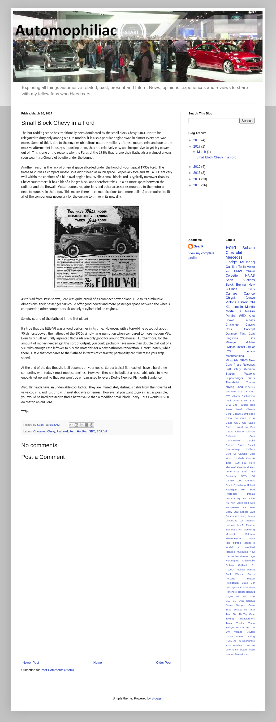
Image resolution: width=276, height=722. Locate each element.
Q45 (228, 587)
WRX (242, 316)
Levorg (242, 516)
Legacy (250, 351)
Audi (228, 400)
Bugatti (237, 413)
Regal (241, 591)
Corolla (251, 440)
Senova (250, 600)
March (202, 152)
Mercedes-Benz (235, 538)
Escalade (239, 458)
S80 (237, 596)
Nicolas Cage (247, 556)
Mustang (247, 262)
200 (228, 391)
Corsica (230, 445)
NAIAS (250, 275)
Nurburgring (232, 560)
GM (252, 302)
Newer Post (31, 663)
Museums (242, 551)
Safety (237, 369)
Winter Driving (245, 636)
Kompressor (233, 507)
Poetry (251, 574)
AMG (252, 391)
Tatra (252, 609)
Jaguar (250, 346)
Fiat (244, 462)
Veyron (251, 631)
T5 (245, 609)
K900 (252, 498)
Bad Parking (240, 404)
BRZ (228, 404)
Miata (252, 538)
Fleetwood (243, 467)
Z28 (247, 645)
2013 (197, 185)
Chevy (51, 431)
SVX (241, 600)
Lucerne (230, 525)
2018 (197, 140)
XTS (228, 645)
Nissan (250, 311)
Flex (252, 467)
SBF (99, 431)
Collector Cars (240, 436)
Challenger (233, 324)
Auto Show (240, 400)
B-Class (250, 320)
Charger (240, 431)
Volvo (251, 267)
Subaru (249, 248)
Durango (231, 333)
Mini (228, 542)
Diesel (251, 445)
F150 (237, 462)
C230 (229, 418)
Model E (233, 547)
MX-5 (241, 525)
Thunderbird (233, 382)
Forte (229, 471)
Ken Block (237, 502)
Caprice (249, 293)
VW (228, 631)
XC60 (229, 640)
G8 (253, 476)
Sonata (238, 609)
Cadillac (231, 267)
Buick (230, 284)
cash (252, 649)
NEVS (244, 360)
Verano (238, 631)
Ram (252, 587)
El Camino (240, 453)
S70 (228, 369)
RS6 (245, 587)
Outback (243, 565)
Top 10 (237, 614)
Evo (248, 458)
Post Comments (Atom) (57, 670)
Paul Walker (234, 574)
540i (233, 391)
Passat (251, 569)
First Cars (247, 333)
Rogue (229, 596)
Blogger (157, 698)
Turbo (251, 623)
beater (244, 649)
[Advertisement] (96, 617)
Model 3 (249, 542)
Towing (230, 618)
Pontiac (231, 316)
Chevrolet (39, 431)
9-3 (228, 271)
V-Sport (239, 627)
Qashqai (237, 587)
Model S (233, 311)
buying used (234, 386)
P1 (253, 565)
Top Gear (249, 614)
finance (230, 654)
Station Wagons (240, 373)
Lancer (244, 511)
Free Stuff (240, 471)
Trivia (229, 623)
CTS (251, 289)
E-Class (250, 449)
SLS (228, 600)
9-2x (240, 391)
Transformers (247, 618)
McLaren (250, 534)
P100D (230, 569)
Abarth (236, 396)
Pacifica (240, 569)
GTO (239, 480)
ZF (253, 645)
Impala (251, 493)
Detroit (243, 302)
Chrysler (232, 298)
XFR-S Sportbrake (244, 640)
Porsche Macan (240, 578)
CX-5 (237, 422)
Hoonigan (231, 489)
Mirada (237, 542)
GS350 (230, 480)
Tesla (242, 267)
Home (97, 663)
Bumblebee (248, 413)
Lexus (251, 516)
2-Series (250, 387)
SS (234, 600)
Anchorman (248, 396)
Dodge (231, 262)
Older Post (163, 663)
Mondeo (230, 551)
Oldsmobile (248, 560)
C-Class (231, 289)
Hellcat (251, 485)
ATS (228, 396)
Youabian (238, 645)
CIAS (243, 418)
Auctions (249, 280)
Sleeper (240, 605)
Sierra (229, 605)
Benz (229, 413)
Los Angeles (247, 520)
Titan (228, 614)
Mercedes (234, 257)
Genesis (250, 480)
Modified (250, 547)
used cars (242, 654)
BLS (252, 400)
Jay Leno (242, 498)
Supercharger (234, 378)
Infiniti (241, 346)
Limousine (232, 520)
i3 (235, 654)
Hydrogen (231, 493)
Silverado (249, 369)
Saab (229, 280)
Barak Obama (245, 409)
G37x (244, 476)
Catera (230, 431)
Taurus (250, 378)
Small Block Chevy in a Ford (216, 157)
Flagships (232, 338)
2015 (197, 173)
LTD (228, 351)
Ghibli (229, 485)
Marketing (249, 529)
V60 (247, 627)
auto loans (232, 649)
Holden (250, 342)
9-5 (246, 391)
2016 (197, 167)
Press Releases (244, 364)
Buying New (245, 284)
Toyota (250, 382)
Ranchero (231, 591)
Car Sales (248, 422)
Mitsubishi (232, 360)
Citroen (251, 431)
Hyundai (231, 346)
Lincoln (238, 307)
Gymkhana (240, 485)
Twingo (230, 627)
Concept (249, 329)
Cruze (241, 445)
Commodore (233, 440)
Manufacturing (235, 355)
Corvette (232, 275)
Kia (228, 307)
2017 (197, 146)
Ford (72, 431)
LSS (236, 511)
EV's (228, 453)
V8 (105, 431)
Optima (230, 565)
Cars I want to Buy (240, 427)
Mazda (250, 307)
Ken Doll (249, 502)
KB (227, 502)
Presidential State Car (240, 582)
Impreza (230, 498)
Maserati (231, 534)
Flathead (62, 431)
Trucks (240, 623)
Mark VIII (236, 529)
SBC (92, 431)
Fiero (252, 462)
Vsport (229, 636)
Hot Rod (82, 431)
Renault (250, 591)
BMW (238, 271)
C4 (236, 418)
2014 (197, 179)
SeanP (199, 246)
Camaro (231, 293)
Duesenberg (233, 449)
